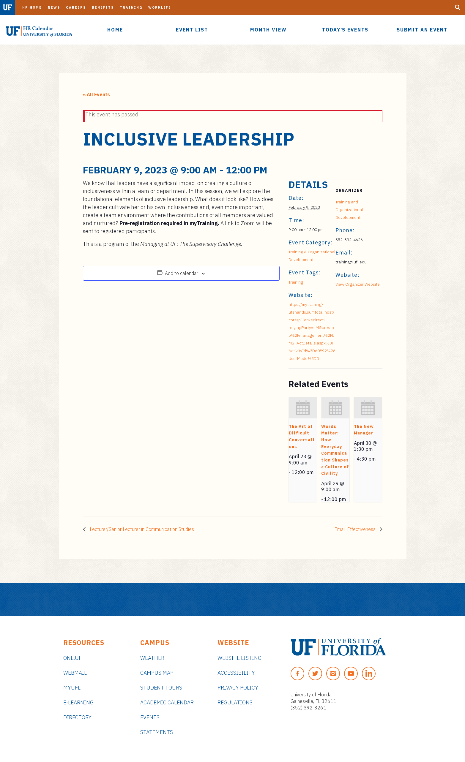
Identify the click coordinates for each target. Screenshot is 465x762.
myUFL (72, 687)
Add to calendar (181, 273)
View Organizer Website (357, 284)
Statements (156, 732)
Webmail (75, 672)
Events (150, 717)
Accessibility (236, 672)
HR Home (32, 7)
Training (131, 7)
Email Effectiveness (355, 529)
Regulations (235, 702)
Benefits (103, 7)
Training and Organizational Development (349, 209)
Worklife (159, 7)
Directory (77, 717)
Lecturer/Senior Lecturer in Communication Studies (141, 529)
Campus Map (157, 672)
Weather (152, 658)
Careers (76, 7)
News (54, 7)
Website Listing (239, 658)
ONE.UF (72, 658)
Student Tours (161, 687)
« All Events (96, 94)
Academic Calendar (167, 702)
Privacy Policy (237, 687)
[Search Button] (457, 7)
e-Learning (78, 702)
